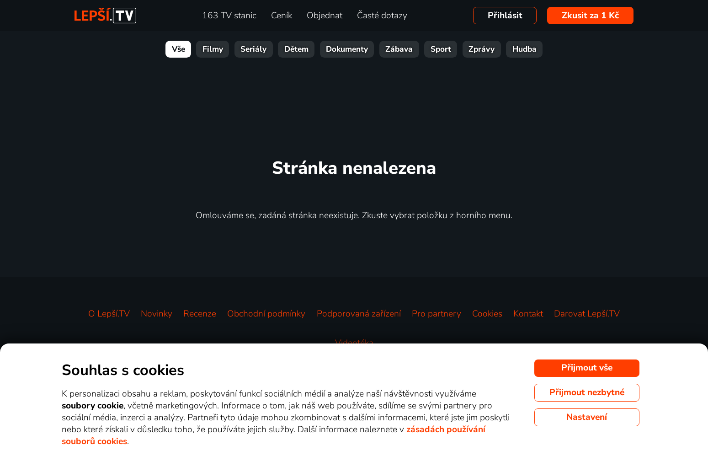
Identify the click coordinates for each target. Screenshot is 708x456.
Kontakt (528, 314)
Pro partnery (436, 314)
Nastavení (586, 417)
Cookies (487, 314)
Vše (178, 49)
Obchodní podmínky (266, 314)
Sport (441, 49)
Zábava (399, 49)
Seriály (253, 49)
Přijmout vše (586, 368)
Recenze (199, 314)
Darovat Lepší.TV (587, 314)
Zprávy (481, 49)
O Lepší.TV (109, 314)
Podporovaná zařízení (359, 314)
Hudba (524, 49)
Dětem (296, 49)
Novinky (156, 314)
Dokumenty (347, 49)
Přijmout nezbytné (586, 392)
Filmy (212, 49)
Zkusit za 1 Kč (590, 15)
